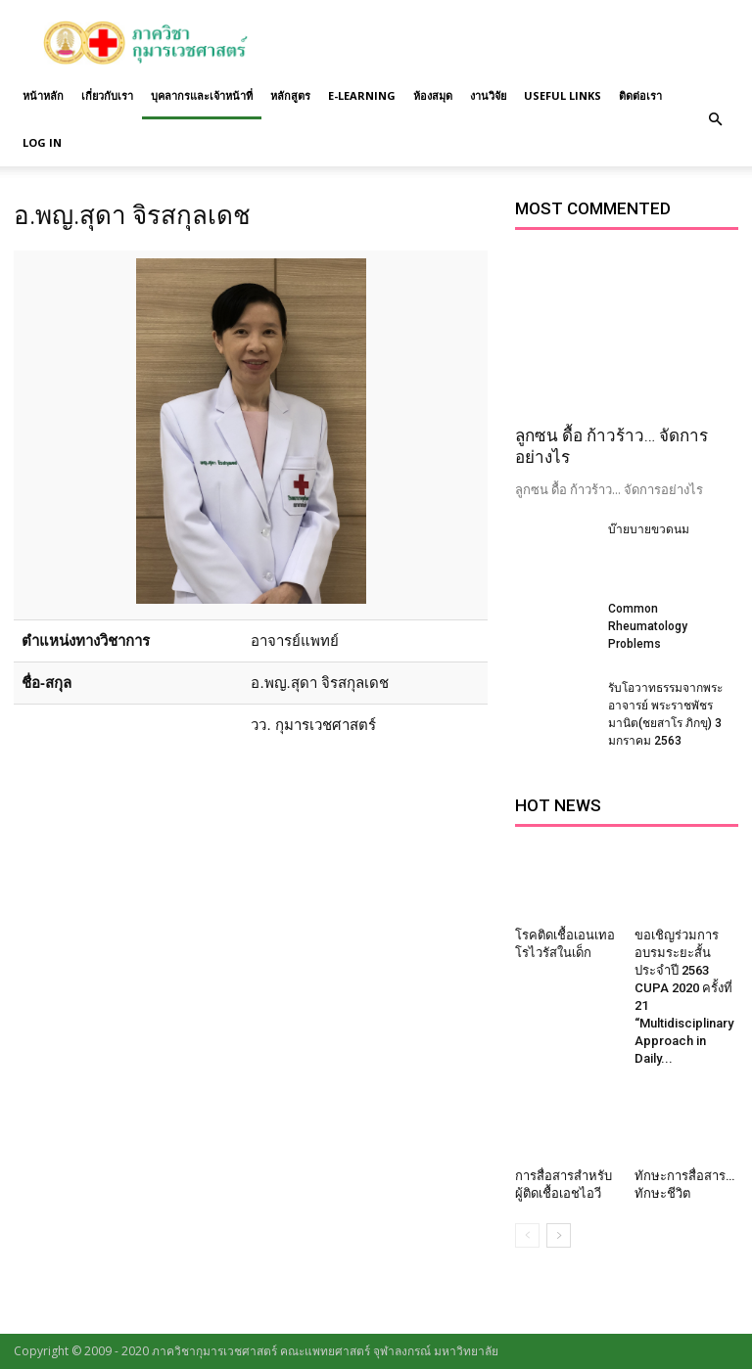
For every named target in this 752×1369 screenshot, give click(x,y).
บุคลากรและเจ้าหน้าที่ (202, 95)
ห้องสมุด (432, 95)
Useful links (562, 95)
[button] (714, 119)
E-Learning (362, 95)
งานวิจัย (488, 95)
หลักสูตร (290, 95)
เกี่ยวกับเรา (107, 95)
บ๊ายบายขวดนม (648, 529)
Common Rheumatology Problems (647, 626)
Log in (42, 142)
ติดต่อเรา (640, 95)
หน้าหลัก (43, 95)
